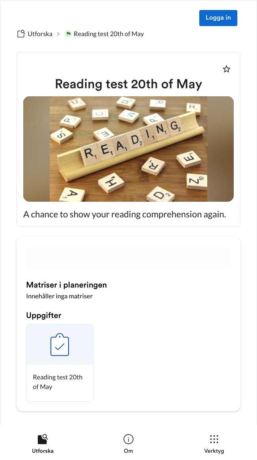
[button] (59, 363)
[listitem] (43, 445)
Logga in (218, 18)
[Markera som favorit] (226, 69)
